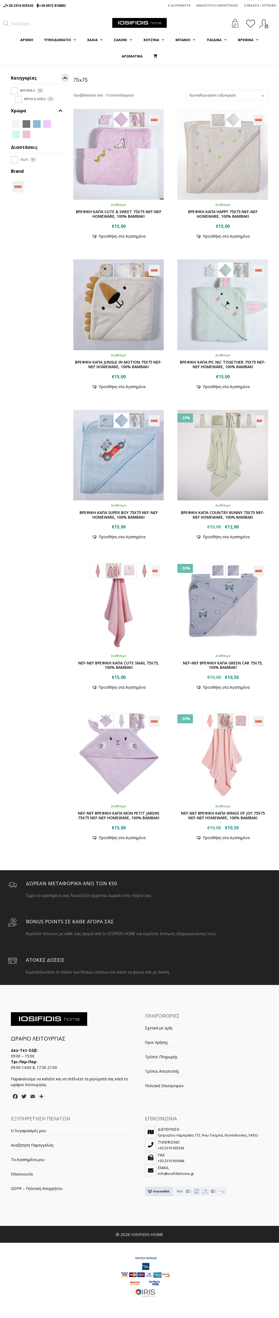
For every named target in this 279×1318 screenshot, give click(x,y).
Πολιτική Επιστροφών (164, 1085)
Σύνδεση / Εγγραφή (260, 5)
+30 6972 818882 (52, 5)
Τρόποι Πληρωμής (161, 1056)
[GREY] (26, 123)
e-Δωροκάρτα (179, 5)
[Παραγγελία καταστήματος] (227, 95)
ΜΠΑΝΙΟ (188, 40)
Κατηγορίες (40, 79)
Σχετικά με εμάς (158, 1027)
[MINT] (16, 134)
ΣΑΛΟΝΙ (126, 40)
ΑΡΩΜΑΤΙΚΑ (132, 56)
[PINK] (26, 134)
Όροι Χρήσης (156, 1042)
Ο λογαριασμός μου (28, 1130)
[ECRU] (16, 123)
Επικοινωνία (22, 1174)
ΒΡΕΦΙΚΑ (251, 40)
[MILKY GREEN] (47, 134)
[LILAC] (47, 123)
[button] (118, 236)
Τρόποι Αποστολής (162, 1071)
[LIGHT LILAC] (37, 134)
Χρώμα (36, 110)
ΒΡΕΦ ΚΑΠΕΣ (35, 99)
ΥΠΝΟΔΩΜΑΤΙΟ (63, 40)
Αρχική (26, 40)
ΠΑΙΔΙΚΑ (219, 40)
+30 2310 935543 (20, 5)
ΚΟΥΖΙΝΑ (157, 40)
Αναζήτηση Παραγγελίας (217, 5)
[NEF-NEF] (18, 186)
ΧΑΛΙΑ (97, 40)
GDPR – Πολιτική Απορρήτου (37, 1188)
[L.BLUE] (37, 123)
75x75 (24, 160)
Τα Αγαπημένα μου (28, 1159)
